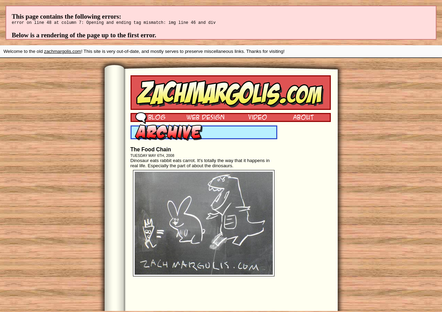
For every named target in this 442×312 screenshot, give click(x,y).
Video (253, 118)
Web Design (200, 118)
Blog (150, 118)
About (303, 118)
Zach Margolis (231, 93)
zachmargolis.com (62, 52)
